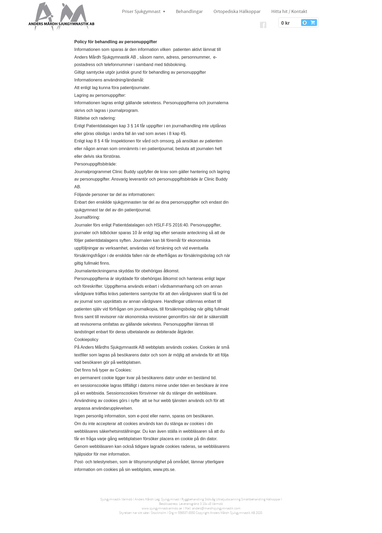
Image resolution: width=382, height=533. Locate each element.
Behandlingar (189, 11)
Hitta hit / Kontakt (289, 11)
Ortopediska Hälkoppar (237, 11)
